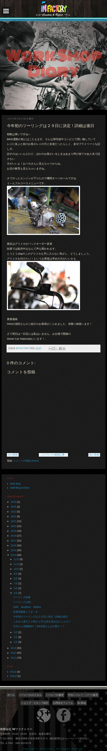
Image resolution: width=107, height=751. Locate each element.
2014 (14, 555)
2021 (14, 521)
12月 (17, 559)
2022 (14, 516)
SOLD (13, 676)
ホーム (11, 695)
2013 (14, 648)
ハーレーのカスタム (30, 695)
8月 (16, 578)
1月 (16, 642)
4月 (16, 593)
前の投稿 (94, 454)
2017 (14, 540)
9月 (16, 573)
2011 (14, 657)
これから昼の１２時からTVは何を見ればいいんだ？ (42, 621)
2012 (14, 652)
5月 (16, 588)
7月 (16, 583)
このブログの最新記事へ (53, 454)
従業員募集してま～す (25, 611)
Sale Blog (15, 483)
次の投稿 (13, 454)
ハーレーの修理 (55, 695)
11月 (17, 564)
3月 (16, 632)
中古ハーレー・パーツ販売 (83, 695)
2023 (14, 511)
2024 (14, 506)
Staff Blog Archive (19, 487)
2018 (14, 535)
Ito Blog (82, 702)
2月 (16, 637)
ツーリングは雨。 (23, 602)
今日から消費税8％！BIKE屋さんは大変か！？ (39, 626)
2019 (14, 531)
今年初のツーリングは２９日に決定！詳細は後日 (40, 616)
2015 (14, 550)
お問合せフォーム (63, 702)
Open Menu (6, 11)
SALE (13, 671)
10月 (17, 569)
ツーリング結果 (22, 597)
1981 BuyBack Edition (27, 607)
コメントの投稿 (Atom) (26, 460)
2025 (14, 501)
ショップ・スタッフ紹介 (34, 702)
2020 (14, 526)
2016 (14, 545)
